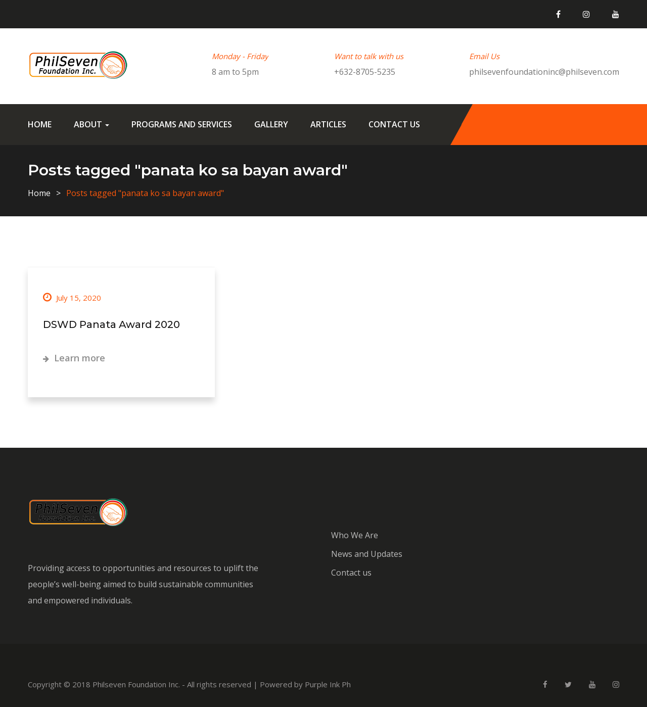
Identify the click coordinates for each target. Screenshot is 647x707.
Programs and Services (181, 124)
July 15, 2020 (72, 298)
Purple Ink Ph (328, 684)
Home (40, 124)
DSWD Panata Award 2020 (111, 324)
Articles (328, 124)
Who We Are (354, 535)
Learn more (74, 358)
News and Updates (366, 553)
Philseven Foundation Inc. (136, 684)
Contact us (394, 124)
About (91, 124)
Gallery (271, 124)
